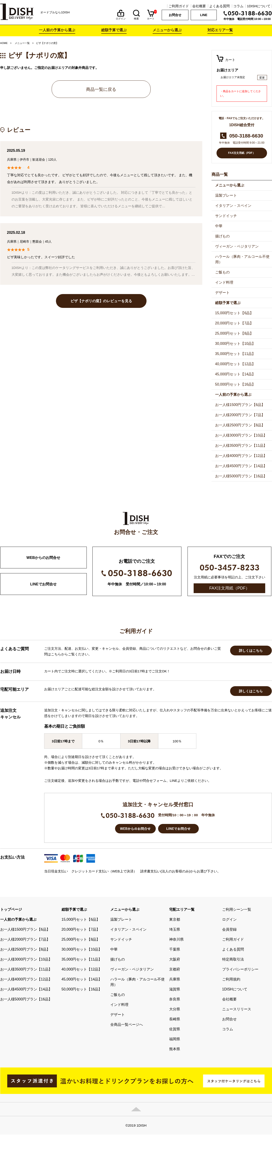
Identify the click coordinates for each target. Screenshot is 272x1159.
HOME (4, 43)
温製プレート (226, 195)
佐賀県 (174, 1077)
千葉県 (174, 998)
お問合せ (175, 15)
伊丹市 (24, 159)
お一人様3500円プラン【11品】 (241, 445)
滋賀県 (174, 1038)
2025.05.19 (16, 150)
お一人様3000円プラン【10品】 (241, 435)
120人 (52, 159)
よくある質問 (219, 6)
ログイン (121, 17)
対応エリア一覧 (220, 30)
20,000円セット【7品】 (234, 323)
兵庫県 (12, 159)
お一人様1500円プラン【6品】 (240, 405)
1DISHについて (258, 6)
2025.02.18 (16, 232)
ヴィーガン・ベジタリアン (237, 246)
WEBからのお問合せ (43, 558)
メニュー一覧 (22, 43)
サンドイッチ (226, 216)
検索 (136, 17)
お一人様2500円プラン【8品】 (240, 425)
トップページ (11, 958)
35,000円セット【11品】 (235, 354)
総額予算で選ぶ (114, 30)
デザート (222, 293)
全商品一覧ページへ (126, 1073)
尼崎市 (24, 241)
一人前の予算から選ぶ (57, 30)
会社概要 (199, 6)
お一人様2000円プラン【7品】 (240, 415)
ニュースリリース (236, 1058)
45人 (48, 241)
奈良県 (174, 1048)
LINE (203, 15)
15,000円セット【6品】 (234, 313)
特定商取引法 (233, 1008)
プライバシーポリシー (240, 1018)
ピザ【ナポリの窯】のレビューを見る (101, 301)
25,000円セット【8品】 (234, 333)
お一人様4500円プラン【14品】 (241, 466)
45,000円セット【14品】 (235, 374)
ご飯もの (222, 272)
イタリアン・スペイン (233, 206)
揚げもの (222, 236)
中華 (218, 226)
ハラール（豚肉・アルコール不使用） (242, 259)
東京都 (174, 968)
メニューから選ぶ (167, 30)
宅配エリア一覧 (182, 958)
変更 (262, 77)
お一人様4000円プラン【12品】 (241, 456)
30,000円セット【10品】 (235, 343)
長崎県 (174, 1068)
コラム (238, 6)
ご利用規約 (231, 1028)
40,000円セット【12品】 (235, 364)
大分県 (174, 1058)
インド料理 (224, 282)
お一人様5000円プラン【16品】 (241, 476)
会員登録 (229, 978)
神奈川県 (176, 988)
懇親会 (37, 241)
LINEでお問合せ (43, 584)
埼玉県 (174, 978)
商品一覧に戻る (101, 89)
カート (150, 17)
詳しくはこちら (251, 699)
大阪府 (174, 1008)
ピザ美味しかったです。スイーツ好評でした (41, 257)
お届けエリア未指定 (233, 77)
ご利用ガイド (178, 6)
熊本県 (174, 1097)
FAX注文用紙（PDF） (241, 153)
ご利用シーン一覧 (236, 958)
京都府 (174, 1018)
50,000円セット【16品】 (235, 384)
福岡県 (174, 1087)
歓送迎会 (38, 159)
